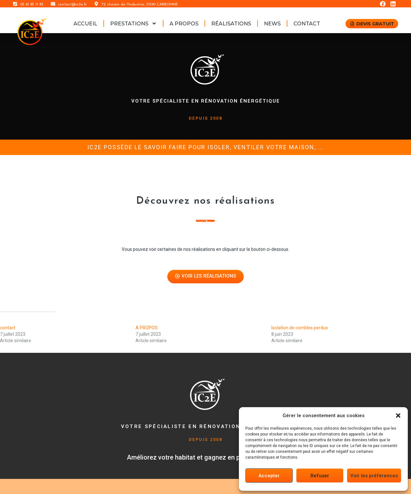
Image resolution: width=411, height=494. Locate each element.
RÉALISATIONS (231, 24)
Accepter (269, 476)
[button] (398, 415)
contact (306, 24)
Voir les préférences (374, 476)
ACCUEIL (85, 24)
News (272, 24)
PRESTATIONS (133, 23)
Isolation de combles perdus (299, 327)
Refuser (319, 476)
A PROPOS (184, 24)
